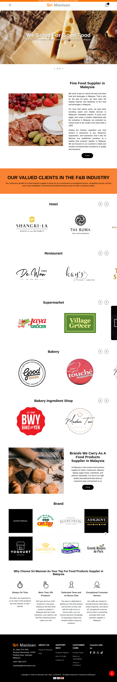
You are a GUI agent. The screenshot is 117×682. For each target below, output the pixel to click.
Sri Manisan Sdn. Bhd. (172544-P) (48, 675)
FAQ (40, 653)
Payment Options (62, 653)
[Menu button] (112, 673)
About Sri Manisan (46, 650)
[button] (54, 68)
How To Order (61, 656)
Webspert (91, 675)
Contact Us (60, 660)
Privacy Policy (78, 653)
